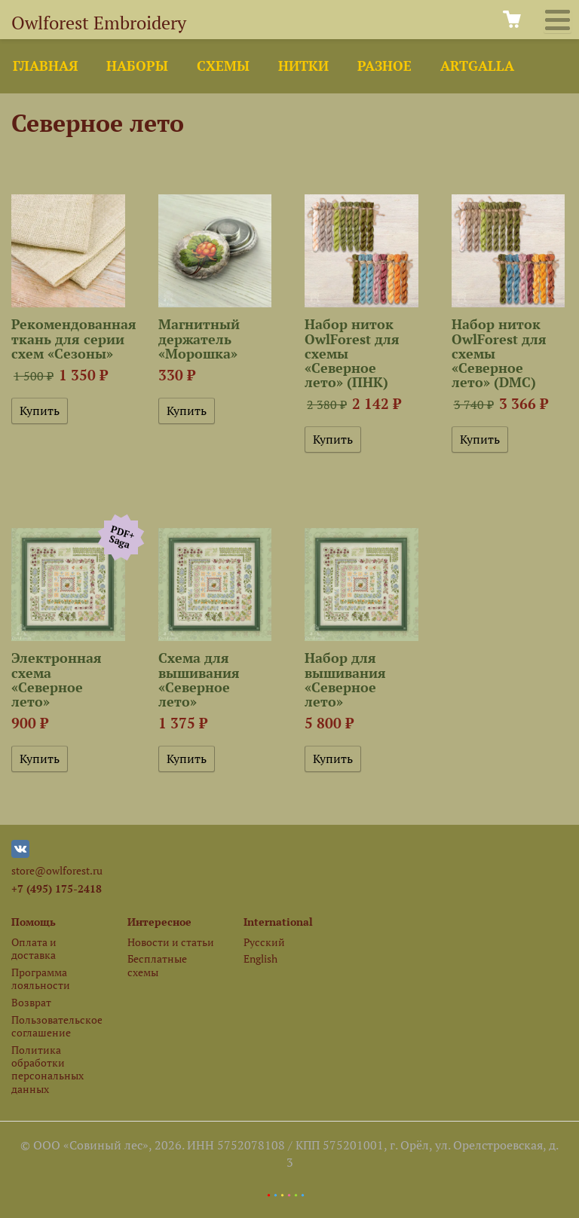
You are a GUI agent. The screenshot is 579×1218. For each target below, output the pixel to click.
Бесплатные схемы (157, 964)
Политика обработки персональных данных (47, 1069)
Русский (264, 942)
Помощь (33, 921)
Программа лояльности (40, 978)
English (260, 958)
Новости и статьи (170, 942)
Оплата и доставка (34, 948)
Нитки (303, 66)
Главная (45, 66)
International (278, 921)
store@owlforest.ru (57, 870)
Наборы (137, 66)
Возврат (31, 1002)
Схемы (223, 66)
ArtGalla (477, 66)
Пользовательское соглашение (56, 1025)
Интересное (159, 921)
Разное (384, 66)
